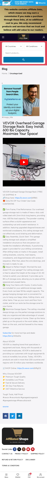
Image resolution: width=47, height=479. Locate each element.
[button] (5, 416)
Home (4, 73)
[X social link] (19, 449)
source (5, 406)
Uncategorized (16, 73)
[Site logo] (23, 37)
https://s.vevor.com (23, 198)
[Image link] (17, 436)
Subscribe (7, 333)
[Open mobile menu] (3, 37)
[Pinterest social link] (33, 449)
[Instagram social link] (24, 449)
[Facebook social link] (15, 449)
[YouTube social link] (28, 449)
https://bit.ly (8, 336)
